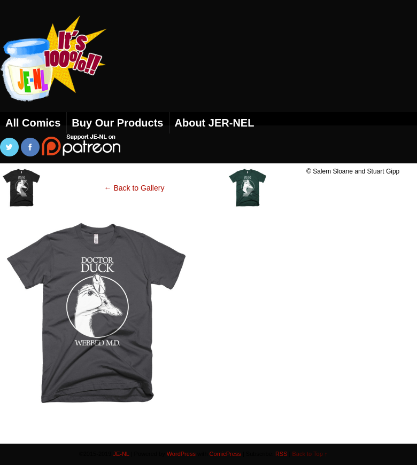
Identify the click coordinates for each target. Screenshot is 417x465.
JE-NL (67, 72)
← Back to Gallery (134, 188)
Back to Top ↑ (310, 454)
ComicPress (225, 454)
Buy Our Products (117, 123)
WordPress (181, 454)
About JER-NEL (214, 123)
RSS (281, 454)
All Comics (32, 123)
